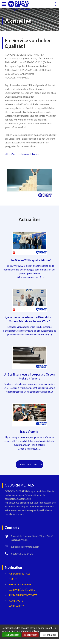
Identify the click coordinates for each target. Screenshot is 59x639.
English (15, 9)
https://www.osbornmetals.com (22, 153)
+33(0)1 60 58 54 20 (22, 553)
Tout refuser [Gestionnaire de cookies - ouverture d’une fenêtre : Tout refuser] (30, 634)
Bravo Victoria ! (29, 431)
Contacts (16, 600)
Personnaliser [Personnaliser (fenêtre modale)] (49, 634)
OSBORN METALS (19, 573)
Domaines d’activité (23, 595)
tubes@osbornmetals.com (25, 546)
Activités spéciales (22, 589)
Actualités (16, 605)
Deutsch (25, 9)
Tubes (13, 578)
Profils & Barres (20, 584)
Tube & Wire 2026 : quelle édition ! (29, 260)
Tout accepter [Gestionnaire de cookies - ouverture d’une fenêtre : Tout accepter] (11, 634)
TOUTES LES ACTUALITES (29, 464)
